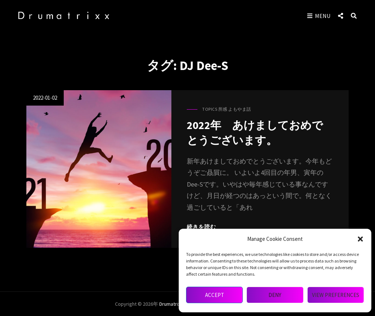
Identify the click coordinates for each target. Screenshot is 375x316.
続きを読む (201, 227)
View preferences (335, 294)
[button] (360, 239)
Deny (274, 294)
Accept (214, 294)
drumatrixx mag (176, 304)
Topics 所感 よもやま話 (226, 109)
